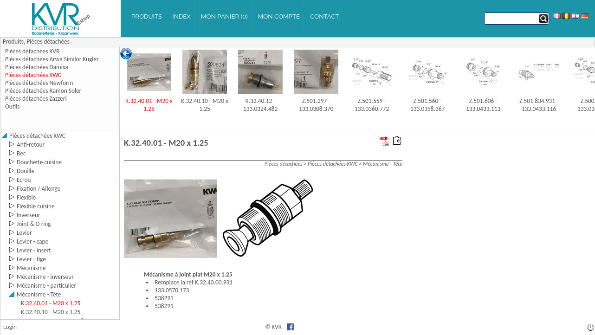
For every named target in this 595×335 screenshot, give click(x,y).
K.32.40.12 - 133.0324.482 (260, 105)
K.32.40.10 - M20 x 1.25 (204, 105)
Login (10, 327)
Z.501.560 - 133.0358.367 (427, 105)
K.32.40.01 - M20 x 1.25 (148, 105)
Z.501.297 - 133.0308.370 (316, 105)
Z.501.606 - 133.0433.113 (483, 105)
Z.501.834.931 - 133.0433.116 (538, 105)
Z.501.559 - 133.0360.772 (372, 105)
